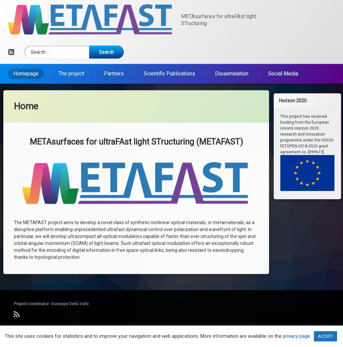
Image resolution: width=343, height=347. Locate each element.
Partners (114, 50)
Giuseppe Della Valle (70, 303)
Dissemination (231, 50)
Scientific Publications (169, 50)
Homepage (26, 50)
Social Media (283, 50)
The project (71, 50)
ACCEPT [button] (325, 336)
